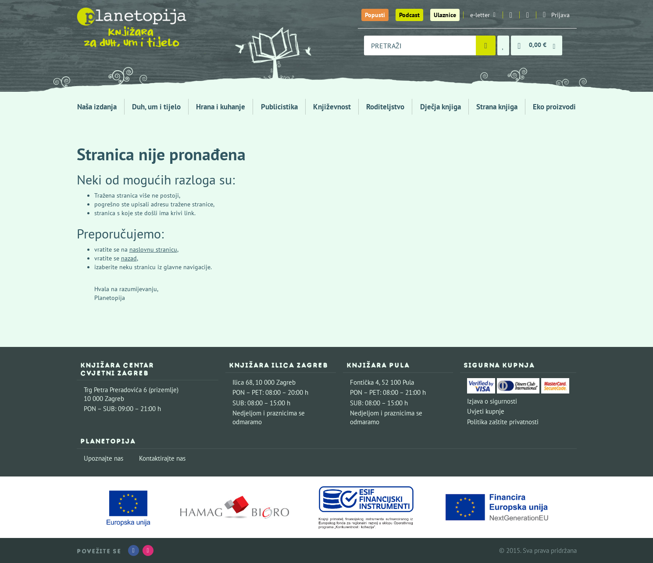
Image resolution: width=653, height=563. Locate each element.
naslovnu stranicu (153, 249)
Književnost (332, 107)
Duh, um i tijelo (156, 107)
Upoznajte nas (103, 458)
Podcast (409, 15)
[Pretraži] (486, 45)
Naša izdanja (97, 107)
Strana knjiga (496, 107)
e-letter (483, 15)
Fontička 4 (364, 382)
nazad (129, 258)
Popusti (375, 15)
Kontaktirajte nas (162, 458)
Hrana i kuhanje (220, 107)
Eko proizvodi (554, 107)
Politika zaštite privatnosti (503, 422)
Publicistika (279, 107)
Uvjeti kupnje (485, 411)
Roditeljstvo (385, 107)
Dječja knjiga (440, 107)
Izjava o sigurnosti (492, 401)
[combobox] (420, 45)
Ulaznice (445, 15)
